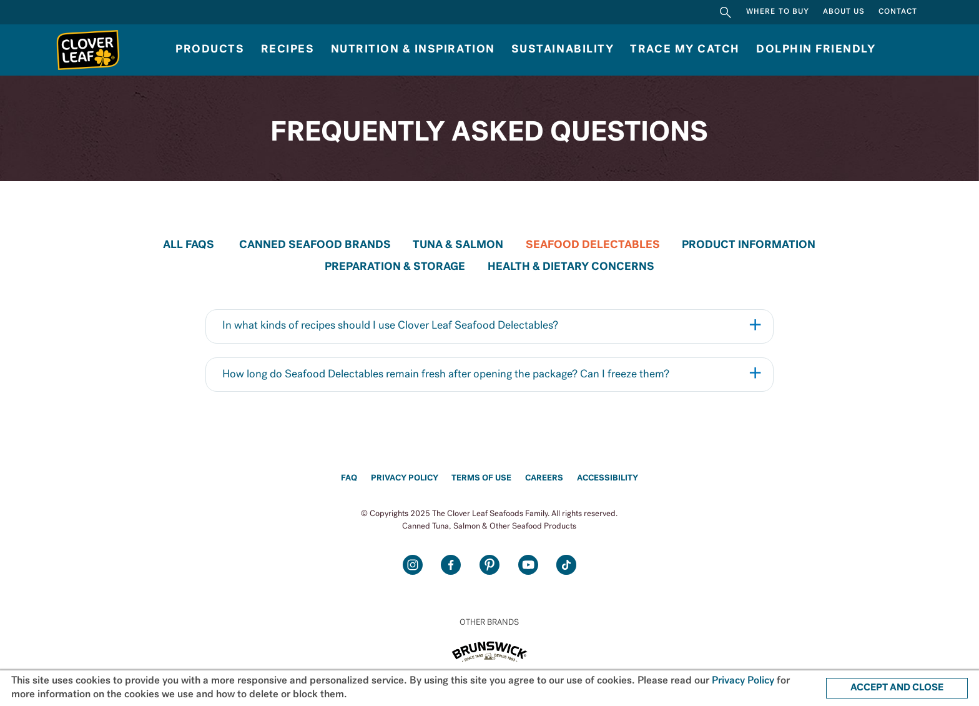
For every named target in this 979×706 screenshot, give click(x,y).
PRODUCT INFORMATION (748, 245)
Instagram (412, 564)
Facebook (450, 564)
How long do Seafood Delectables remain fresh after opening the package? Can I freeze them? (445, 374)
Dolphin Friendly (815, 49)
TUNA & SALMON (458, 245)
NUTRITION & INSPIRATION (413, 49)
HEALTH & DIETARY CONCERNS (571, 267)
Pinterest (489, 564)
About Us (844, 12)
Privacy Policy (404, 478)
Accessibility (607, 478)
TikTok (566, 564)
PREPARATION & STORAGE (395, 267)
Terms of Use (481, 478)
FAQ (349, 478)
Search (725, 12)
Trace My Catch (684, 49)
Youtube (528, 564)
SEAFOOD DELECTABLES (593, 245)
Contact (897, 12)
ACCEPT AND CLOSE (896, 688)
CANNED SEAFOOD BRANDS (315, 245)
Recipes (288, 49)
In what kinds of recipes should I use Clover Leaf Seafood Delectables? (390, 326)
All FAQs (188, 245)
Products (209, 49)
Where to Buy (777, 12)
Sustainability (562, 49)
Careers (544, 478)
